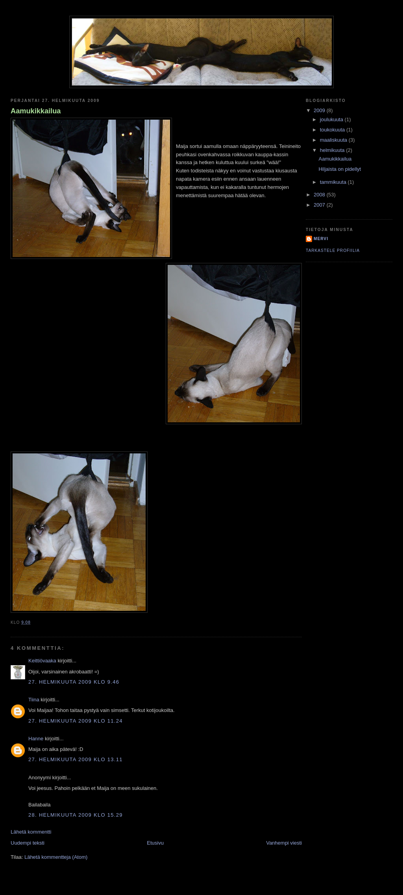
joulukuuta (332, 119)
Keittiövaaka (42, 661)
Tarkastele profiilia (333, 250)
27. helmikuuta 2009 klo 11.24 (75, 721)
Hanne (35, 739)
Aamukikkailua (36, 111)
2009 (320, 110)
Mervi (321, 239)
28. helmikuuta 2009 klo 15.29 (75, 815)
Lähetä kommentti (31, 832)
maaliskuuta (334, 140)
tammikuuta (334, 182)
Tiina (33, 700)
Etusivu (155, 843)
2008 (320, 195)
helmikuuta (333, 150)
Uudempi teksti (27, 843)
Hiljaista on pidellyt (339, 169)
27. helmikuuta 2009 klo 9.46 (73, 682)
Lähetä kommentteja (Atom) (55, 857)
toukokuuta (333, 130)
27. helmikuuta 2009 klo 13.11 (75, 759)
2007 (320, 205)
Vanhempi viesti (284, 843)
